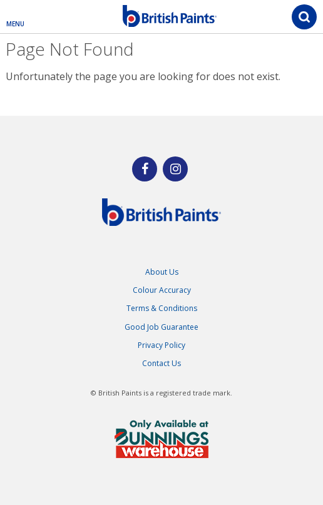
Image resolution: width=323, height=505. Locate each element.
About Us (161, 272)
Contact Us (161, 363)
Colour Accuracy (162, 290)
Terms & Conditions (161, 308)
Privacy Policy (161, 345)
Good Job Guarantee (161, 327)
